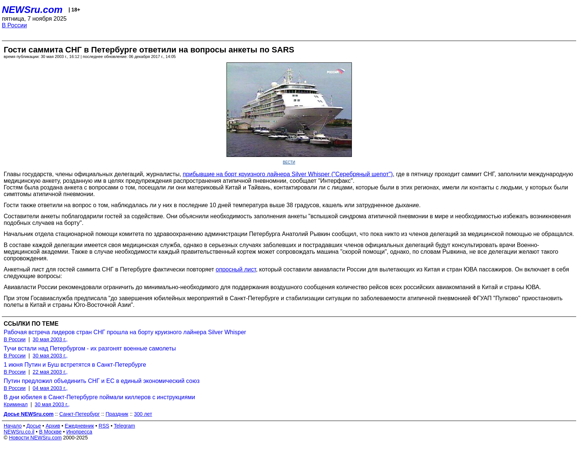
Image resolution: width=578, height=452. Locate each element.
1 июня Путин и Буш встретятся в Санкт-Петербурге (75, 365)
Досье (33, 426)
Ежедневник (79, 426)
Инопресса (79, 432)
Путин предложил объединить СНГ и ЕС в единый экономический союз (102, 381)
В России (14, 25)
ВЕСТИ (289, 162)
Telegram (124, 426)
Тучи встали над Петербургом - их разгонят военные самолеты (90, 348)
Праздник (116, 414)
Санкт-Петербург (79, 414)
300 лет (143, 414)
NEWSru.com (32, 9)
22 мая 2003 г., (50, 372)
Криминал (16, 404)
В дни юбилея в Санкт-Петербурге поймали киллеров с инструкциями (99, 397)
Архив (53, 426)
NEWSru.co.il (19, 432)
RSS (103, 426)
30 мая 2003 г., (50, 339)
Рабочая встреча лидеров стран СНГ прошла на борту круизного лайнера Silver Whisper (125, 332)
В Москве (50, 432)
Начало (13, 426)
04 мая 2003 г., (50, 388)
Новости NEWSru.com (35, 438)
